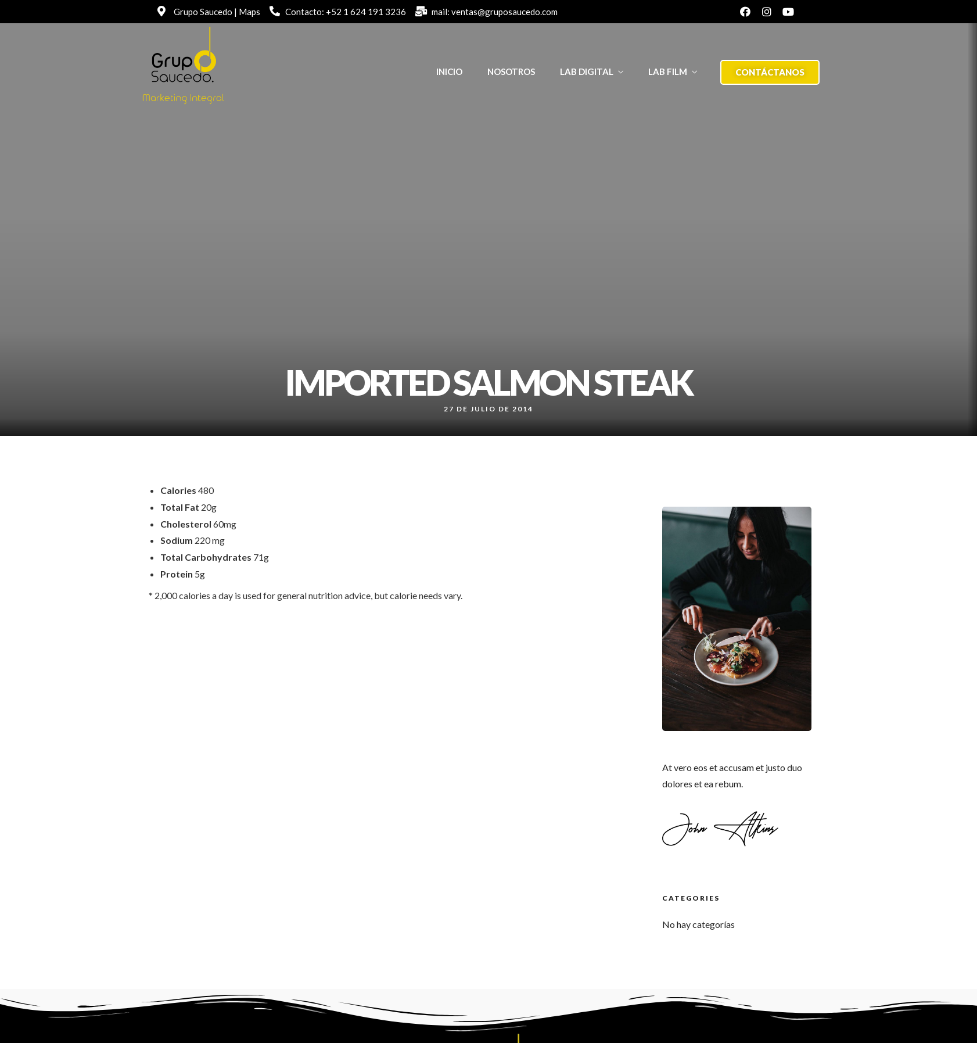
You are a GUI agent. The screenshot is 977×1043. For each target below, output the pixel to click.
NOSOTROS (511, 71)
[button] (770, 72)
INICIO (449, 71)
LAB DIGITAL (586, 71)
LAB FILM (667, 71)
